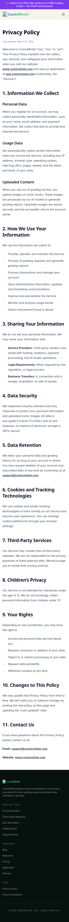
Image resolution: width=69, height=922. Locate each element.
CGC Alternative (10, 822)
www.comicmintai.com (17, 69)
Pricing (6, 861)
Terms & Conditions (12, 894)
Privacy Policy (9, 888)
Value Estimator (10, 834)
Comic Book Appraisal (13, 816)
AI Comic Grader (10, 810)
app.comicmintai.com (20, 74)
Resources (7, 855)
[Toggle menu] (63, 14)
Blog (4, 849)
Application (8, 867)
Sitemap (6, 873)
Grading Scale (9, 828)
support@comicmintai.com (20, 475)
